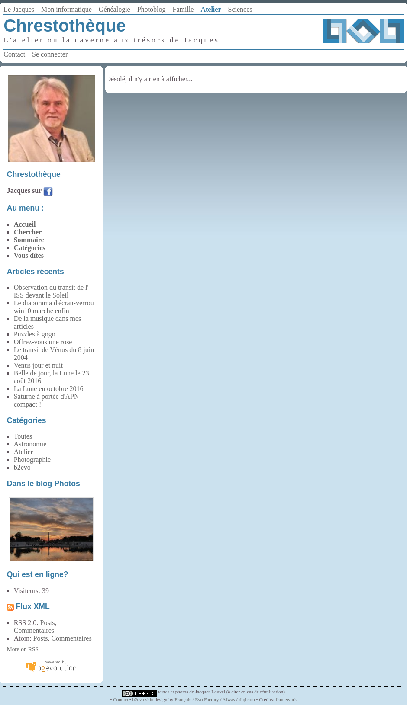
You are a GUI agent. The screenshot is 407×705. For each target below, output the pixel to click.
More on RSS (23, 649)
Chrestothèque (64, 25)
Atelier (210, 9)
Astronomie (30, 444)
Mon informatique (66, 9)
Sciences (240, 9)
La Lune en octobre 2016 (49, 388)
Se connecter (50, 54)
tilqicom (247, 699)
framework (286, 699)
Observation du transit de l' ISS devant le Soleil (51, 291)
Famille (183, 9)
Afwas (228, 699)
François (182, 699)
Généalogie (114, 9)
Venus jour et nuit (38, 365)
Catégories (29, 247)
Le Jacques (18, 9)
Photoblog (151, 9)
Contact (14, 54)
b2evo (22, 467)
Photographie (32, 459)
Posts (47, 622)
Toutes (23, 436)
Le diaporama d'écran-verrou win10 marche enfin (54, 306)
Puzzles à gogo (34, 334)
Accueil (25, 224)
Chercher (28, 232)
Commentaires (34, 630)
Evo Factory (207, 699)
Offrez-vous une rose (43, 342)
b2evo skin (143, 699)
